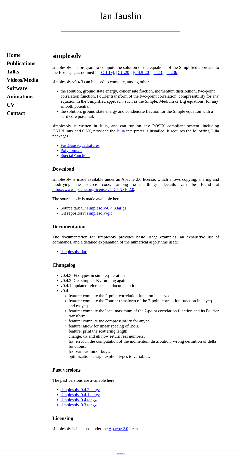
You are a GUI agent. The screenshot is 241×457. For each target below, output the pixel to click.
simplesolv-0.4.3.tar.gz (106, 208)
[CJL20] (123, 72)
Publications (21, 63)
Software (17, 88)
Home (14, 55)
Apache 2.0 (118, 428)
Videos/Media (22, 80)
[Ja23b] (171, 72)
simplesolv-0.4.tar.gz (79, 399)
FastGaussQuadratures (80, 145)
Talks (13, 72)
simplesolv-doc (74, 251)
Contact (16, 113)
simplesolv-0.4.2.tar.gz (80, 389)
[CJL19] (107, 72)
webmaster (120, 454)
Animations (20, 97)
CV (11, 105)
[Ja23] (157, 72)
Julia (121, 131)
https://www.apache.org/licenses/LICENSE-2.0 (93, 189)
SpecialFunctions (75, 155)
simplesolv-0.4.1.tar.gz (80, 394)
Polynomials (71, 150)
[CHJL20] (141, 72)
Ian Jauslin (120, 15)
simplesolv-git (99, 213)
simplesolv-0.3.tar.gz (79, 404)
